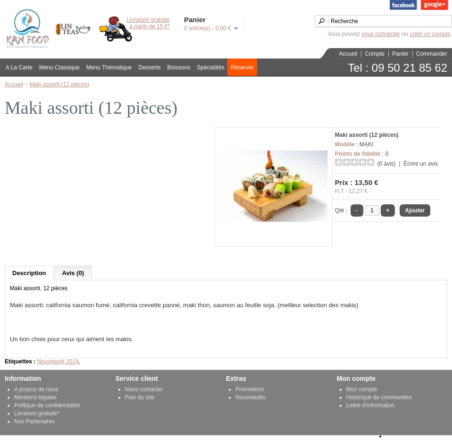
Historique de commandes (379, 397)
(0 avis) (386, 163)
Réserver (242, 67)
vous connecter (381, 34)
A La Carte (19, 67)
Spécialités (210, 67)
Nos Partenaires (34, 421)
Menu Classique (59, 67)
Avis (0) (73, 273)
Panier (400, 53)
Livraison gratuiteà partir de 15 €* (148, 23)
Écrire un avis (420, 163)
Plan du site (140, 397)
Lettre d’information (370, 405)
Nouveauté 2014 (58, 361)
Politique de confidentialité (47, 405)
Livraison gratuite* (36, 413)
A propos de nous (36, 389)
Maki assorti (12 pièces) (59, 84)
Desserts (149, 67)
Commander (431, 53)
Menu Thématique (109, 67)
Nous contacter (144, 389)
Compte (375, 53)
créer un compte (430, 34)
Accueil (348, 53)
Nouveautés (250, 397)
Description (29, 273)
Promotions (249, 389)
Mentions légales (35, 397)
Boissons (179, 67)
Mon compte (361, 389)
